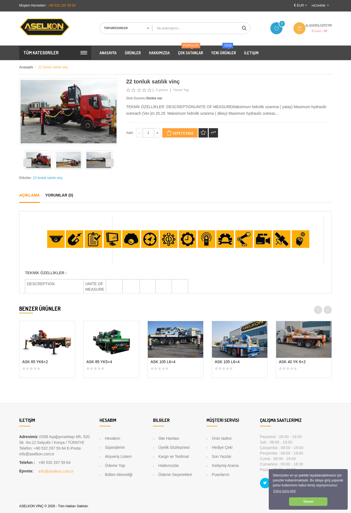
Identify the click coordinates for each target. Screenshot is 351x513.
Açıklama (29, 195)
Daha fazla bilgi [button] (284, 491)
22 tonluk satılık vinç (53, 67)
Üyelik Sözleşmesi (174, 447)
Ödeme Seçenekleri (175, 474)
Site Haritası (168, 438)
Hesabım (112, 438)
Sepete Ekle (180, 132)
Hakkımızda (168, 465)
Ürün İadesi (222, 438)
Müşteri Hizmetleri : (33, 5)
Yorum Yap (181, 90)
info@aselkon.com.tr (55, 471)
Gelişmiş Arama (225, 465)
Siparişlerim (115, 447)
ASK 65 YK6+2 (35, 362)
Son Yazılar (221, 456)
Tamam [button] (308, 501)
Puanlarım (221, 474)
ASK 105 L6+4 (163, 362)
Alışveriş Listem (118, 456)
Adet (129, 133)
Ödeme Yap (115, 465)
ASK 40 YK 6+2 (292, 362)
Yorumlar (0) (59, 195)
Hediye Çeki (222, 447)
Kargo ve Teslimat (173, 456)
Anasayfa (26, 67)
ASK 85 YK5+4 (99, 362)
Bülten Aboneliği (118, 474)
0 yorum (162, 90)
